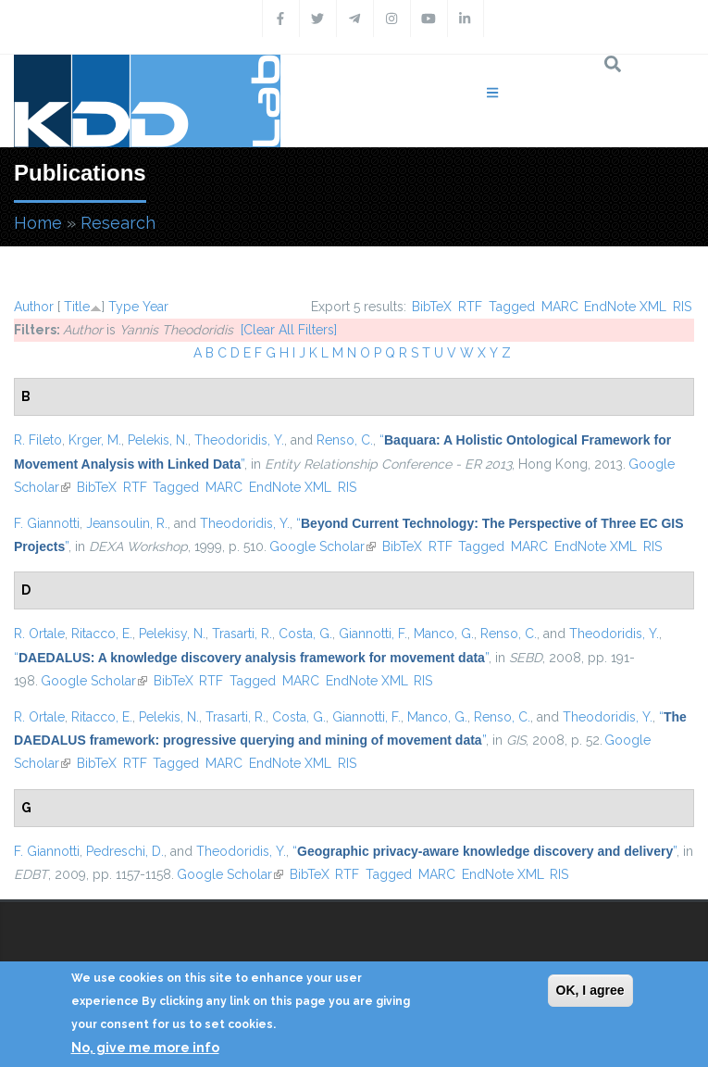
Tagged (512, 306)
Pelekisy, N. (172, 633)
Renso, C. (345, 440)
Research (118, 222)
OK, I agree (590, 990)
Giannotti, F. (373, 633)
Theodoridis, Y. (239, 440)
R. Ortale (39, 633)
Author (34, 306)
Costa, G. (305, 633)
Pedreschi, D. (125, 851)
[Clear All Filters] (289, 329)
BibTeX (432, 306)
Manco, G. (444, 633)
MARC (559, 306)
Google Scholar (322, 546)
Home (38, 222)
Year (155, 306)
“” (251, 657)
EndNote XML (625, 306)
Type (123, 306)
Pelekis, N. (158, 440)
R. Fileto (38, 440)
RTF (470, 306)
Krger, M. (94, 440)
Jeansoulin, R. (127, 523)
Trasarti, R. (242, 633)
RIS (682, 306)
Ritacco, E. (101, 633)
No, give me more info (145, 1047)
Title (77, 306)
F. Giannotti (47, 523)
